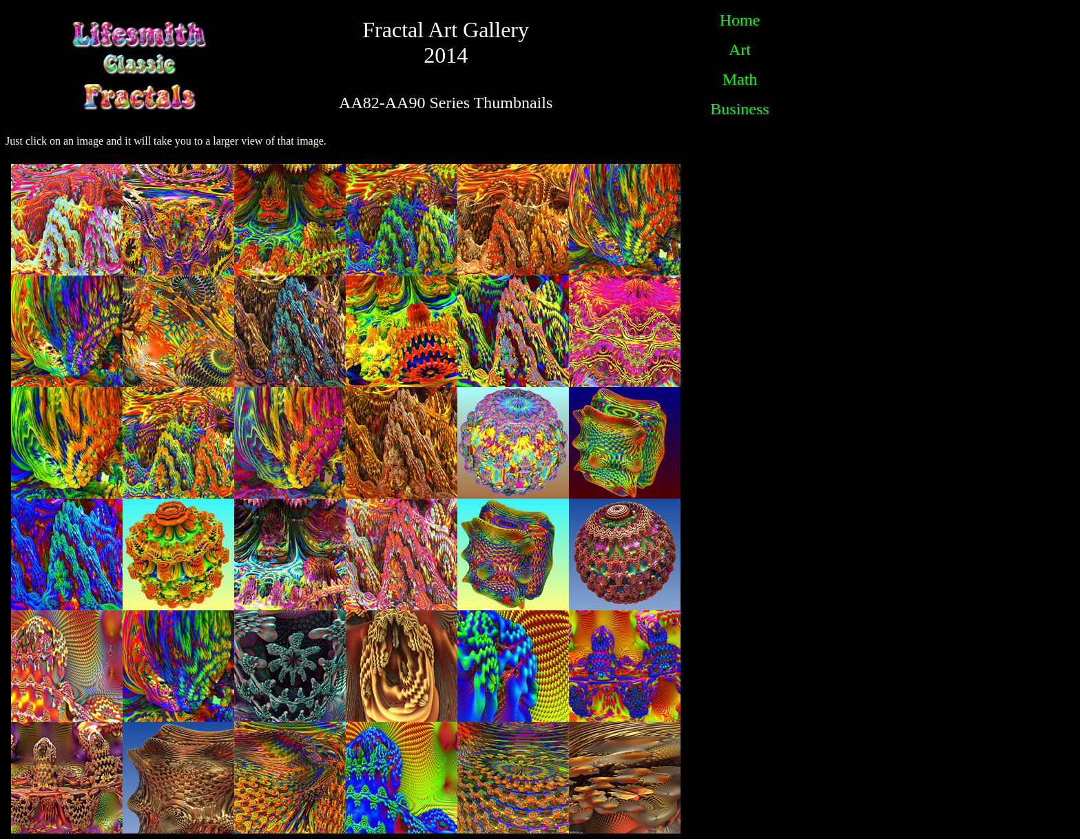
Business (739, 109)
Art (740, 50)
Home (740, 20)
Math (740, 79)
